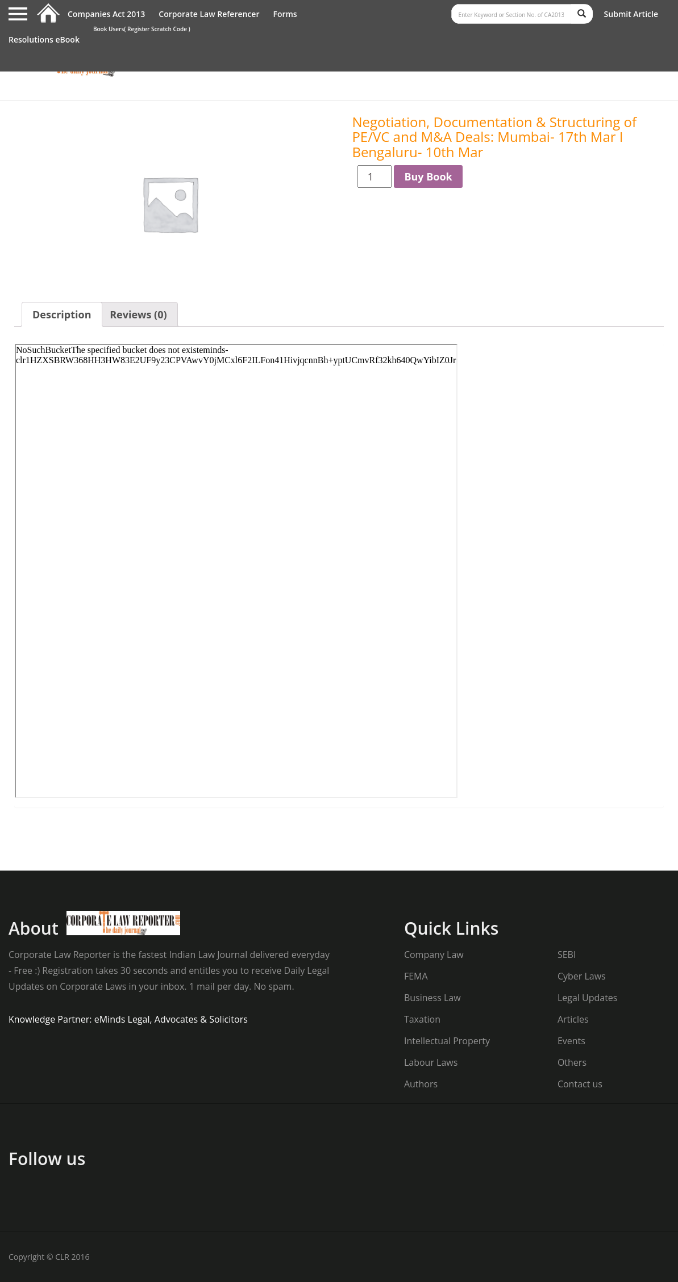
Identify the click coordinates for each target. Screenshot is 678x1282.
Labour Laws (430, 1062)
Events (571, 1041)
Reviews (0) (138, 314)
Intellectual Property (447, 1041)
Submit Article (631, 14)
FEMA (416, 976)
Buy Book (428, 176)
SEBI (567, 954)
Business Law (432, 997)
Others (572, 1062)
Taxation (422, 1019)
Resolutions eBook (44, 39)
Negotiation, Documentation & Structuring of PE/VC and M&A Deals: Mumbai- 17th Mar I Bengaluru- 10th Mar (494, 136)
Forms (285, 14)
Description (61, 314)
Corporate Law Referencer (209, 14)
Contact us (580, 1084)
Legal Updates (588, 997)
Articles (573, 1019)
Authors (421, 1084)
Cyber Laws (582, 976)
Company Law (434, 954)
